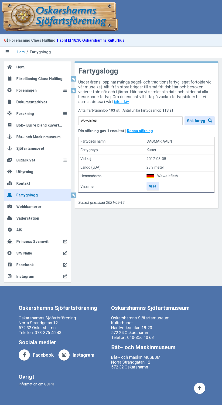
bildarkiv (121, 101)
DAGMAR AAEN (159, 141)
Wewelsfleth (167, 176)
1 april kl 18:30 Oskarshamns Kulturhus (90, 40)
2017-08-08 (156, 159)
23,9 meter (155, 167)
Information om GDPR (36, 384)
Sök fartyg (199, 120)
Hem (21, 52)
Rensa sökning (140, 131)
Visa (152, 186)
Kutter (151, 150)
